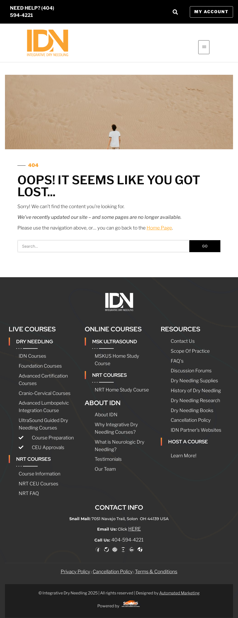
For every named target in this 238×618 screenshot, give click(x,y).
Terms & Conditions (156, 567)
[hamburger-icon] (203, 47)
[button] (175, 12)
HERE (134, 524)
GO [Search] (205, 246)
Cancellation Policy (113, 567)
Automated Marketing (179, 588)
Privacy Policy (75, 567)
